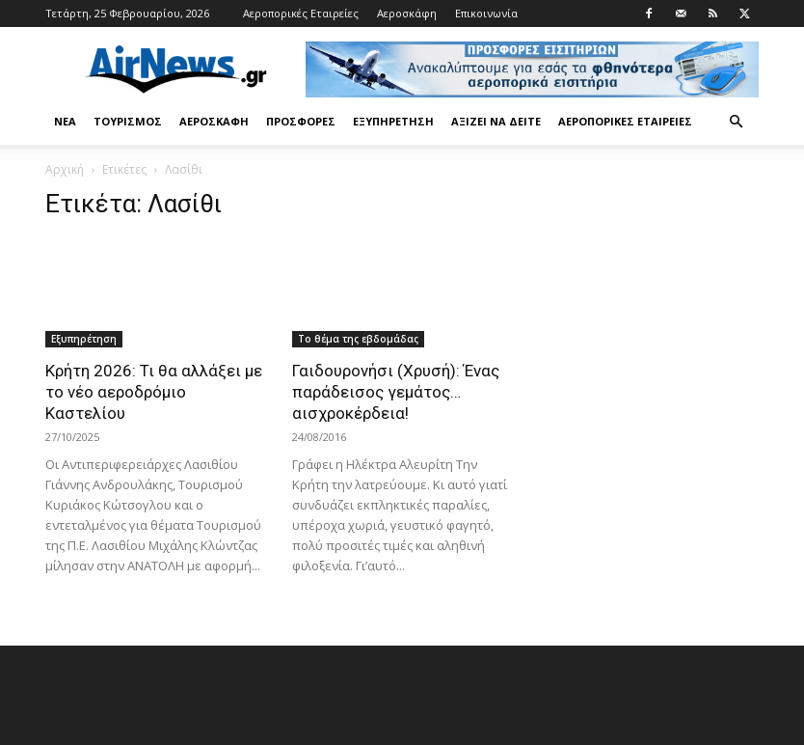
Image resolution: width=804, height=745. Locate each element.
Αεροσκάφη (407, 13)
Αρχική (64, 169)
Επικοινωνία (486, 13)
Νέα (65, 121)
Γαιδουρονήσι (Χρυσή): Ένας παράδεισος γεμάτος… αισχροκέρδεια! (395, 392)
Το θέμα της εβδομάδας (358, 338)
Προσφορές (300, 121)
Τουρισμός (128, 121)
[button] (735, 122)
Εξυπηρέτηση (393, 121)
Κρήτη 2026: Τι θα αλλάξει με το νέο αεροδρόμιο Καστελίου (153, 392)
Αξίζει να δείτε (496, 121)
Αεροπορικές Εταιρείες (301, 13)
